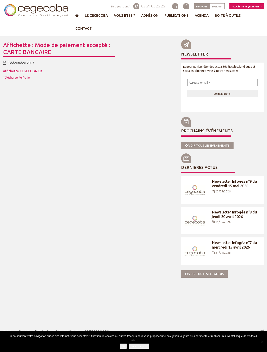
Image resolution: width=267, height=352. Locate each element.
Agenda (202, 15)
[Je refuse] (262, 341)
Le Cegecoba (96, 15)
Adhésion (149, 15)
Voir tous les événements (207, 145)
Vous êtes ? (124, 15)
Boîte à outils (228, 15)
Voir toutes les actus (204, 274)
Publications (177, 15)
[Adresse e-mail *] (222, 82)
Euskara (217, 6)
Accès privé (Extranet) (247, 6)
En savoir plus (139, 346)
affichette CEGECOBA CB (22, 71)
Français (201, 6)
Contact (83, 28)
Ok (123, 346)
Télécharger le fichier (17, 77)
